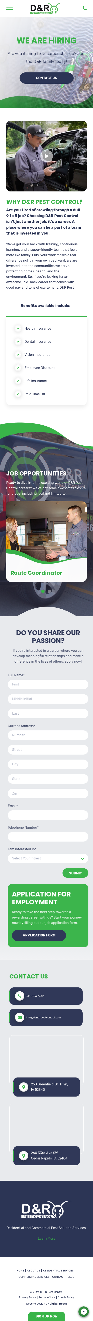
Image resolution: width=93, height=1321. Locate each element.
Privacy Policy (27, 1297)
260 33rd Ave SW (49, 1041)
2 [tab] (50, 700)
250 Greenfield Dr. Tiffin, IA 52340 (49, 972)
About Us (33, 1270)
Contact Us (46, 78)
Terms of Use (47, 1297)
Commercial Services (34, 1277)
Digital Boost (58, 1303)
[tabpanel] (46, 650)
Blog (70, 1277)
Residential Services (58, 1270)
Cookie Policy (66, 1297)
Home (20, 1270)
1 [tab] (43, 700)
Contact (58, 1277)
